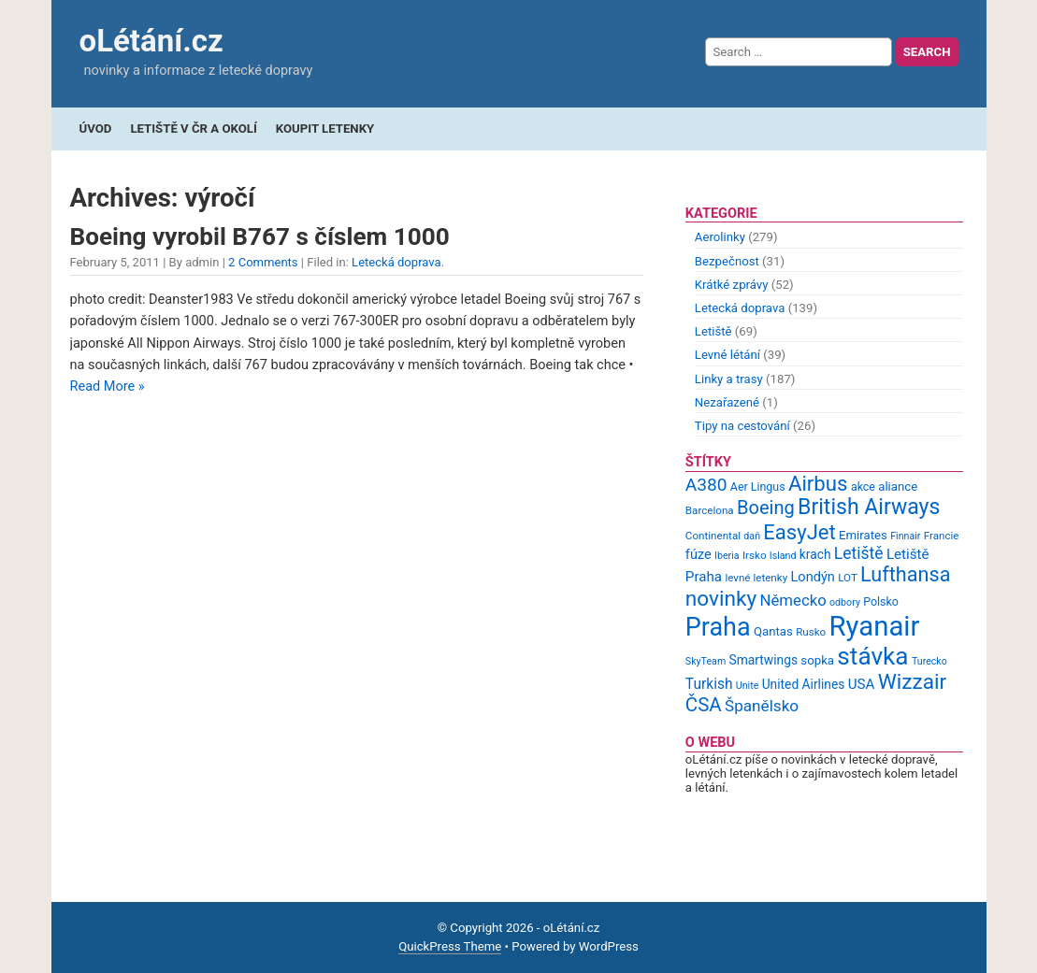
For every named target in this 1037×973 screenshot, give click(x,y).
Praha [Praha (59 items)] (718, 627)
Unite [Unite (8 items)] (747, 686)
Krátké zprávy (732, 285)
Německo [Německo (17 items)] (793, 600)
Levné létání (727, 355)
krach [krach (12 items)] (815, 554)
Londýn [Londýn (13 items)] (812, 576)
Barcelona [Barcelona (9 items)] (709, 510)
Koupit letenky (325, 129)
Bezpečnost (727, 261)
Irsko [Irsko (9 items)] (754, 555)
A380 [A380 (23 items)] (706, 484)
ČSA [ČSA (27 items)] (703, 705)
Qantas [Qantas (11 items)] (773, 631)
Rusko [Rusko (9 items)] (811, 631)
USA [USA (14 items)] (861, 684)
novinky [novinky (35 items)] (720, 598)
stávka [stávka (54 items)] (872, 656)
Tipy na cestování (742, 426)
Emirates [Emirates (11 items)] (863, 535)
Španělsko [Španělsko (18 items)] (762, 705)
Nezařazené (727, 402)
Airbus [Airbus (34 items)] (818, 483)
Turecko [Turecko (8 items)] (929, 661)
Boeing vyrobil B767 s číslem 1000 (260, 236)
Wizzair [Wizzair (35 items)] (912, 681)
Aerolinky (720, 237)
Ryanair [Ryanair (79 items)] (874, 626)
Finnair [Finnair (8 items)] (905, 536)
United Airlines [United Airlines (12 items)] (803, 684)
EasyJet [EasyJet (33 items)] (799, 532)
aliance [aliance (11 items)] (897, 486)
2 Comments (263, 262)
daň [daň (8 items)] (751, 536)
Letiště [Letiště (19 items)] (859, 553)
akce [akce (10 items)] (863, 486)
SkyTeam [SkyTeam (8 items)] (705, 661)
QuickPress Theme (449, 946)
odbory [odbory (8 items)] (844, 602)
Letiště (713, 331)
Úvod (95, 129)
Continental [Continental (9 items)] (713, 535)
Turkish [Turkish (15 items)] (709, 684)
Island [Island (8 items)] (783, 556)
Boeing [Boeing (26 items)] (766, 507)
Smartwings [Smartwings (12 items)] (764, 659)
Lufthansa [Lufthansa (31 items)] (905, 574)
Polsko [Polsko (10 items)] (881, 601)
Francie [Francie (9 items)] (941, 535)
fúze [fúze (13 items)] (698, 554)
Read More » (107, 386)
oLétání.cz (151, 40)
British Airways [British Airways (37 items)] (869, 507)
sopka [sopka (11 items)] (817, 660)
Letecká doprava (396, 262)
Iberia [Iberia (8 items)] (727, 556)
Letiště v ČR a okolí (193, 129)
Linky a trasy (729, 379)
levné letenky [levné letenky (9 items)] (756, 577)
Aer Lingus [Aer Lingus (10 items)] (757, 486)
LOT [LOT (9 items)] (847, 577)
